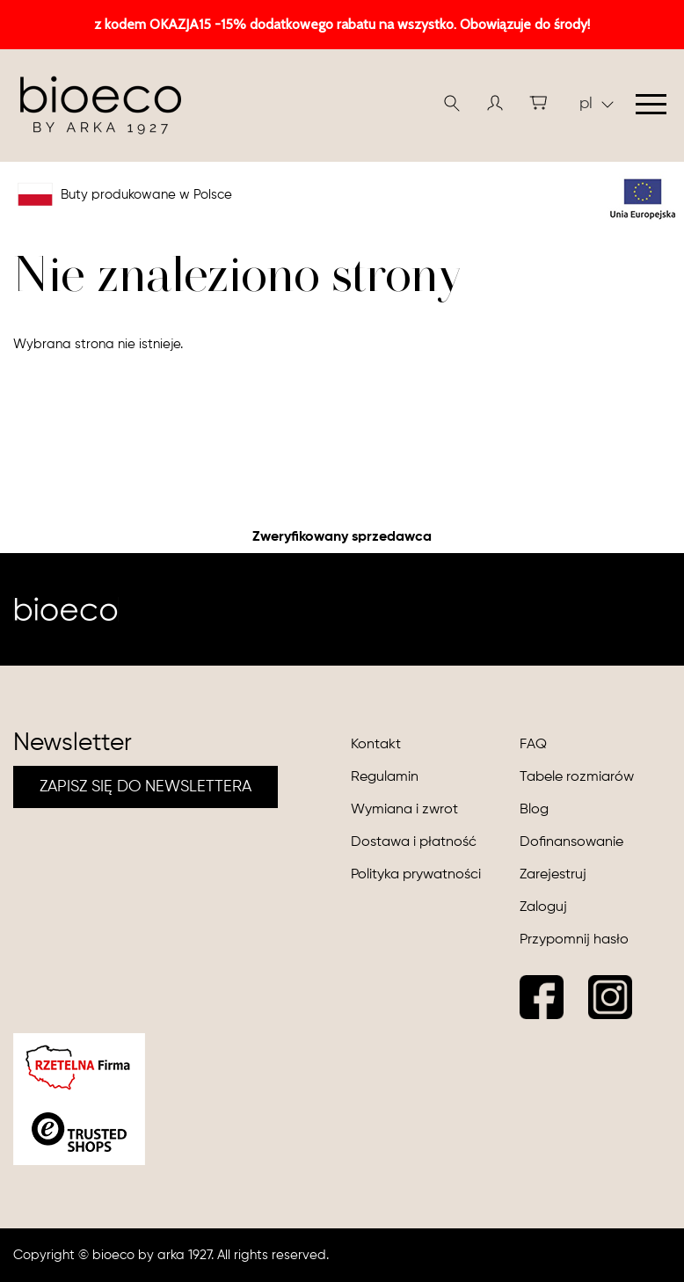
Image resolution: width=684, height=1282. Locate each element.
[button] (495, 103)
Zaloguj (543, 907)
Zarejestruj (553, 875)
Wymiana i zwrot (404, 810)
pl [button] (596, 104)
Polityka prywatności (416, 875)
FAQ (533, 745)
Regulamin (384, 777)
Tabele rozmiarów (577, 777)
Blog (534, 810)
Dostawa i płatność (414, 842)
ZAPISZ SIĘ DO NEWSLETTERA (145, 787)
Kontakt (376, 745)
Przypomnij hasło (574, 940)
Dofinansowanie (571, 842)
